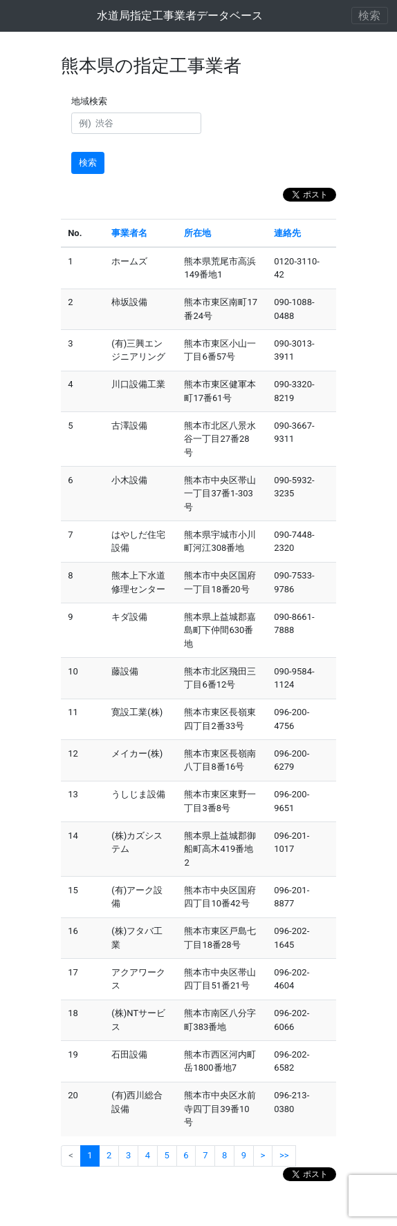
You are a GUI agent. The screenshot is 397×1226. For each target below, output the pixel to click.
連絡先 (287, 233)
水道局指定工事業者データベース (180, 15)
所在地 (197, 233)
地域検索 (91, 101)
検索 (88, 162)
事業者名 (129, 233)
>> (284, 1155)
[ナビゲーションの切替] (370, 15)
